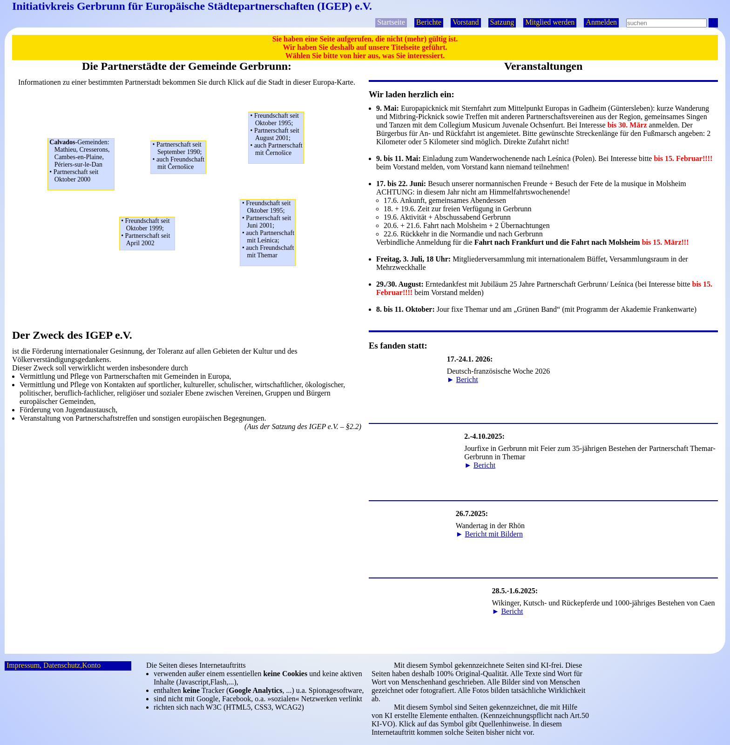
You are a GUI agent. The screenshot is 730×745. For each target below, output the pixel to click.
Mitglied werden (550, 22)
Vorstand (466, 22)
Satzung (502, 22)
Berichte (428, 22)
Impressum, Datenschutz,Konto (54, 665)
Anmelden (601, 22)
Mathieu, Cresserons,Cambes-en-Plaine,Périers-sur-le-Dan (81, 161)
